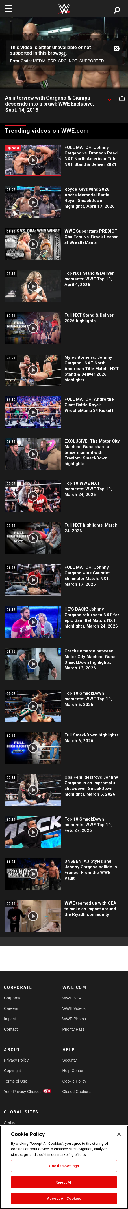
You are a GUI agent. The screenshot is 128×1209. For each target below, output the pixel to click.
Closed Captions (77, 1091)
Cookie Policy (74, 1081)
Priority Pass (73, 1029)
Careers (11, 1008)
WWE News (73, 998)
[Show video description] (109, 98)
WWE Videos (74, 1008)
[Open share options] (122, 98)
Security (69, 1060)
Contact (11, 1029)
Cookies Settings (64, 1166)
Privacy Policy (16, 1060)
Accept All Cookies (64, 1198)
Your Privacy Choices (18, 1091)
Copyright (12, 1070)
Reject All (63, 1182)
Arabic (9, 1122)
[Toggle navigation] (8, 8)
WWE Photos (74, 1019)
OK (64, 56)
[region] (64, 1167)
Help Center (73, 1070)
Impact (10, 1019)
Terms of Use (15, 1081)
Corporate (12, 998)
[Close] (119, 1134)
